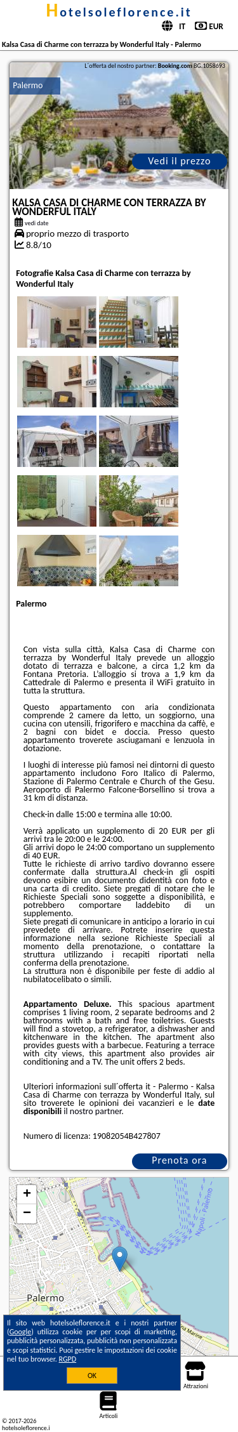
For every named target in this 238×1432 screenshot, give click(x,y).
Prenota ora (179, 1160)
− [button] (27, 1213)
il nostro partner (92, 1111)
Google (21, 1331)
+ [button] (27, 1194)
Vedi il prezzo (179, 161)
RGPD (68, 1359)
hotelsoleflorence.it (119, 12)
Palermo (28, 85)
